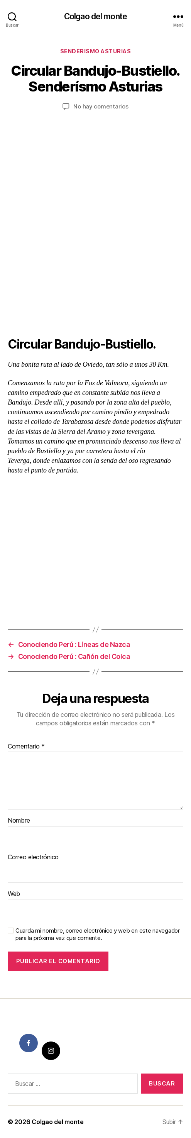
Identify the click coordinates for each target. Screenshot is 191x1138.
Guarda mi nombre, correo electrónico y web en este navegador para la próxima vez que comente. (97, 934)
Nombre (19, 820)
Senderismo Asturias (95, 51)
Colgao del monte (95, 16)
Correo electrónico (33, 857)
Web (14, 894)
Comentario (26, 746)
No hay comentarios (100, 106)
